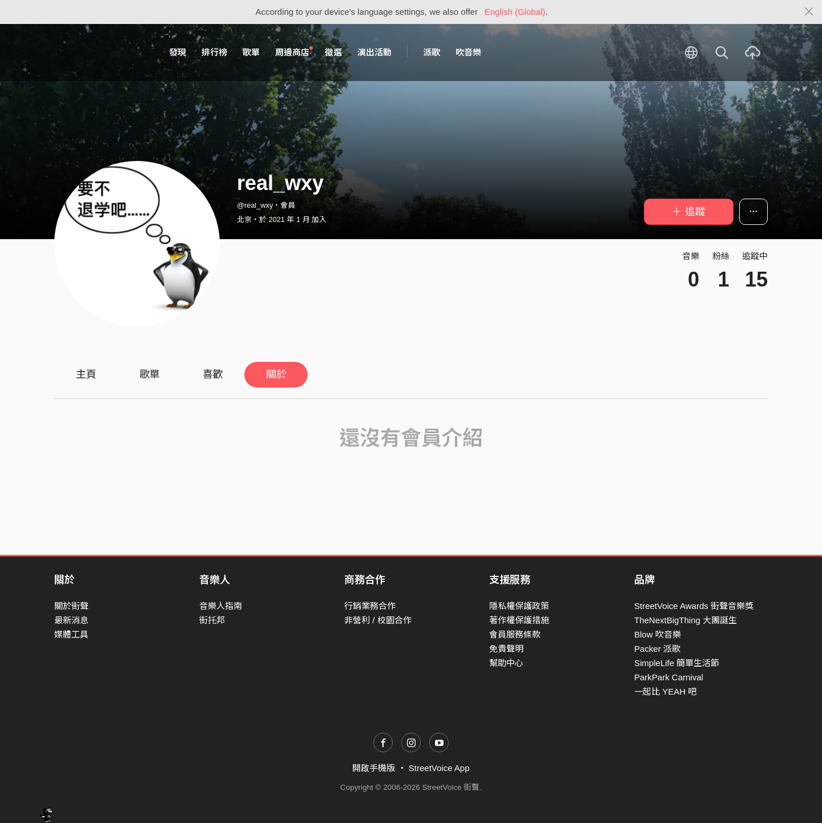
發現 (177, 52)
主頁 (86, 374)
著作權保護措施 (519, 620)
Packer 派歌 (657, 648)
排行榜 (214, 52)
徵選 (333, 52)
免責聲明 (506, 648)
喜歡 (213, 374)
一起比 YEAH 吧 (665, 691)
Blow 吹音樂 (657, 634)
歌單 (251, 52)
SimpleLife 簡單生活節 (676, 663)
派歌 (431, 52)
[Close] (809, 12)
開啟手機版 (373, 768)
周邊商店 (294, 52)
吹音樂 (468, 52)
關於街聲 (71, 606)
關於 (276, 374)
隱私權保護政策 (519, 606)
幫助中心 (506, 663)
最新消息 (71, 620)
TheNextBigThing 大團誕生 (685, 620)
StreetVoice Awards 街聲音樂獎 (694, 606)
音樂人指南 (220, 606)
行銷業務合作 (370, 606)
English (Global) (515, 12)
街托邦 (212, 620)
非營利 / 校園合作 (378, 620)
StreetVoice (101, 52)
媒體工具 (71, 634)
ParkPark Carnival (668, 677)
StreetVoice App (439, 768)
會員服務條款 (515, 634)
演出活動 (374, 52)
